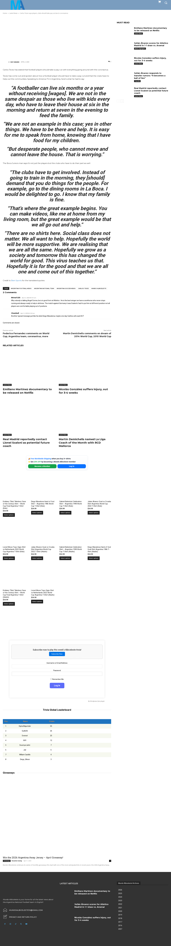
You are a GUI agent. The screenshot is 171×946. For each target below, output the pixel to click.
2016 (120, 925)
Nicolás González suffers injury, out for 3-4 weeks (150, 59)
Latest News (7, 385)
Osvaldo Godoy (17, 861)
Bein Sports (16, 280)
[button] (166, 2)
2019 (120, 915)
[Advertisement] (57, 37)
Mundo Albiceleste (98, 288)
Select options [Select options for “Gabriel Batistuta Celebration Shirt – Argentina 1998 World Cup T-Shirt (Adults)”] (65, 558)
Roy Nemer (15, 62)
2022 (120, 904)
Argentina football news (21, 288)
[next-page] (122, 101)
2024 (120, 897)
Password (57, 671)
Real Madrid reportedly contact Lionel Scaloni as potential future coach (26, 443)
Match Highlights (140, 48)
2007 (120, 929)
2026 (120, 890)
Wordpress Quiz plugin (97, 701)
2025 (120, 893)
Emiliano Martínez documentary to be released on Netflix (27, 391)
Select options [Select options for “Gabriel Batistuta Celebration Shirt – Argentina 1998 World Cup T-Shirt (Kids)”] (65, 512)
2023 (120, 901)
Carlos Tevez (83, 288)
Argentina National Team (44, 288)
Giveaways (7, 861)
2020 (120, 911)
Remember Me (57, 679)
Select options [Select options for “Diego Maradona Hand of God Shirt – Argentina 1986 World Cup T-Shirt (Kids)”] (37, 512)
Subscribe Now (57, 654)
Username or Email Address (57, 663)
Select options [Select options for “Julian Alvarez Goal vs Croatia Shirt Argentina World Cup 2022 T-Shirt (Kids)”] (93, 512)
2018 (120, 918)
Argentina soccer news (66, 288)
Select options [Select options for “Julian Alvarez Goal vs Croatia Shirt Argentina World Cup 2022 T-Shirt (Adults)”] (37, 558)
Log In (71, 466)
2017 (120, 922)
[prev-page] (118, 101)
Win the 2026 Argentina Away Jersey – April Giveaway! (33, 857)
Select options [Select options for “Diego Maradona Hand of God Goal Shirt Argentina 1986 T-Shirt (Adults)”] (93, 558)
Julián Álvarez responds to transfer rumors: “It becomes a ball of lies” (149, 75)
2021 (120, 908)
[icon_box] (20, 917)
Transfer (137, 81)
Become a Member (42, 466)
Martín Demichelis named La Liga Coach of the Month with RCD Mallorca (82, 443)
